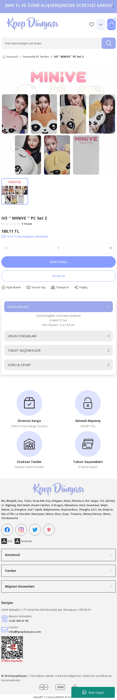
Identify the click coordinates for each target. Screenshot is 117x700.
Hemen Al (58, 276)
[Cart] (111, 24)
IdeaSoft (38, 697)
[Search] (58, 43)
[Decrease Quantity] (6, 248)
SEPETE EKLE (58, 262)
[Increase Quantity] (111, 248)
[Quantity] (58, 248)
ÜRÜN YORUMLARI (22, 336)
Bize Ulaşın (93, 692)
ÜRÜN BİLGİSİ (18, 306)
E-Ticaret (50, 697)
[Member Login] (100, 24)
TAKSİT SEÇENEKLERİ (24, 350)
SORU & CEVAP (19, 365)
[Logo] (33, 24)
